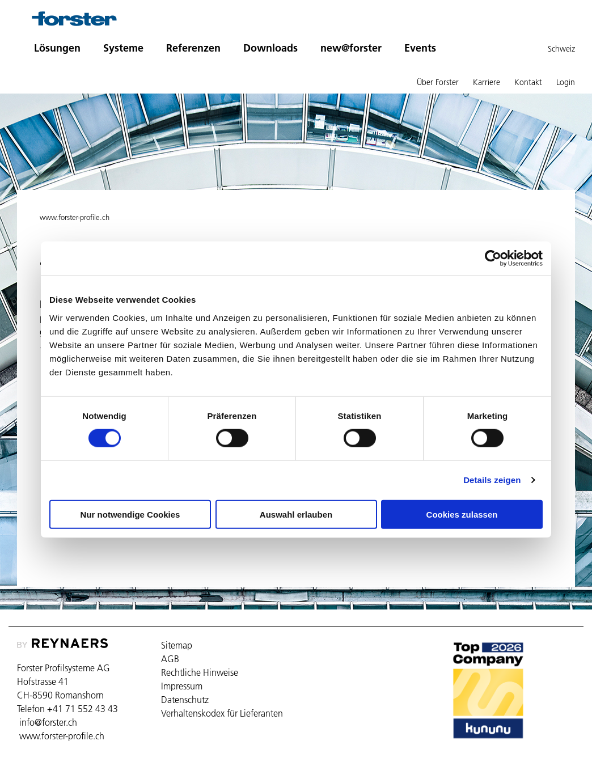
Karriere (486, 82)
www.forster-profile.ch (74, 217)
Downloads (270, 47)
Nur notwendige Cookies (130, 514)
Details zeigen (492, 480)
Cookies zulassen (462, 514)
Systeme (123, 47)
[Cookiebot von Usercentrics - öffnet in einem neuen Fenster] (493, 258)
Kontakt (528, 82)
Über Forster (438, 82)
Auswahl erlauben (296, 514)
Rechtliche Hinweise (199, 672)
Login (565, 82)
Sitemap (176, 645)
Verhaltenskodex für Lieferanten (222, 713)
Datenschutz (185, 699)
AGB (170, 658)
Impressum (181, 686)
